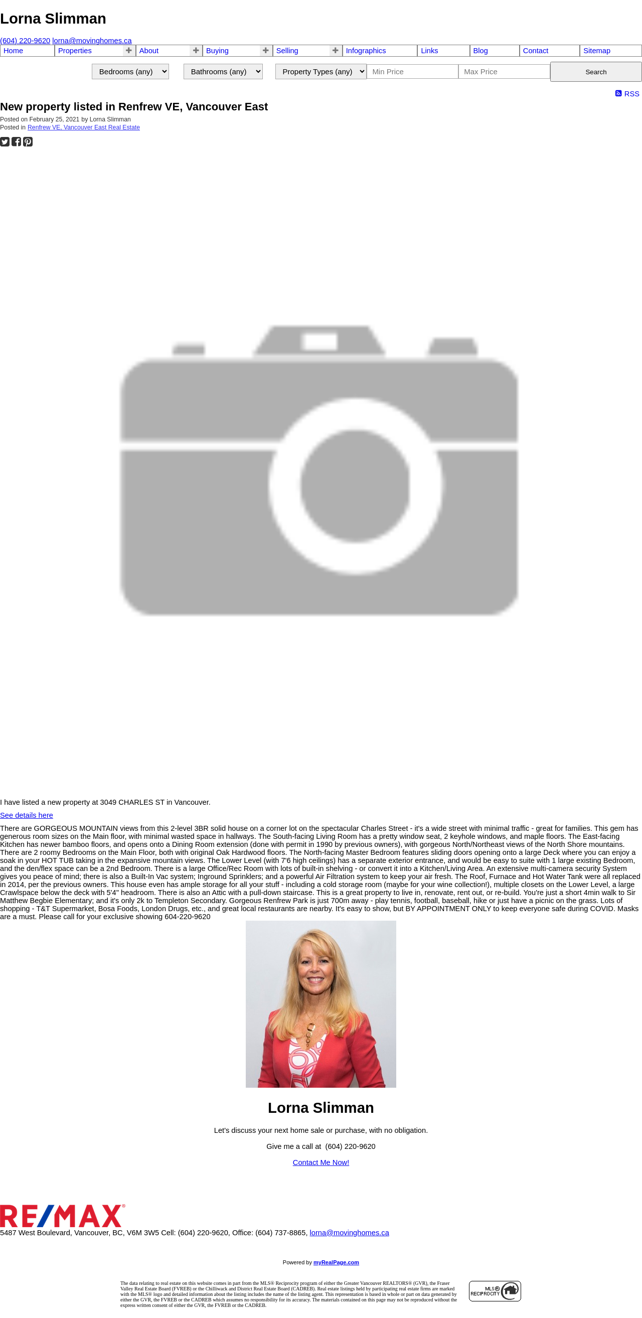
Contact (536, 51)
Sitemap (596, 51)
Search (595, 72)
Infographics (366, 51)
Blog (480, 51)
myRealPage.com (336, 1262)
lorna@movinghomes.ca (349, 1233)
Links (429, 51)
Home (13, 51)
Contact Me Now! (321, 1162)
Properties (75, 51)
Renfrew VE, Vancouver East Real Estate (84, 127)
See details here (26, 815)
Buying (217, 51)
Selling (287, 51)
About (148, 51)
